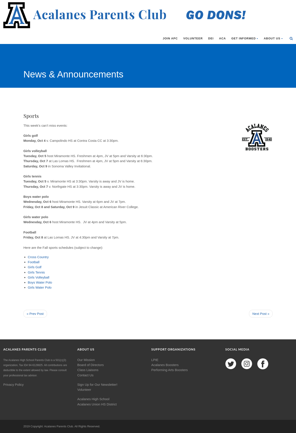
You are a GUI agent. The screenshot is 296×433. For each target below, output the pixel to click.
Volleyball (42, 277)
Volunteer (193, 38)
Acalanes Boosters (165, 365)
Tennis (40, 272)
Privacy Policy (13, 384)
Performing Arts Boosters (169, 370)
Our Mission (86, 360)
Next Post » (260, 314)
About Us (273, 38)
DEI (211, 38)
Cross (32, 257)
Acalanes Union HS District (97, 404)
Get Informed (244, 38)
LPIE (154, 360)
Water (40, 282)
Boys (31, 282)
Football (33, 262)
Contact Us (85, 375)
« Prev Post (35, 314)
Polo (48, 282)
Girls (31, 267)
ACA (222, 38)
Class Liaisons (88, 370)
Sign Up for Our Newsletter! (97, 384)
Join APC (170, 38)
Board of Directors (90, 365)
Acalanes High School (93, 399)
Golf (38, 267)
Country (43, 257)
